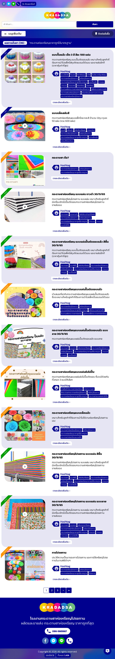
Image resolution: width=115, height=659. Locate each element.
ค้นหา (94, 24)
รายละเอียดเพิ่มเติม (61, 102)
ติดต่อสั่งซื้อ (104, 33)
